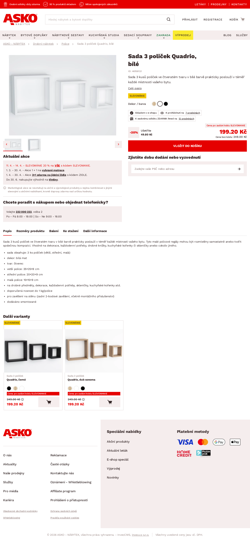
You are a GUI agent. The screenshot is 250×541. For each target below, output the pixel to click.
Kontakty (239, 4)
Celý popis (135, 88)
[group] (62, 95)
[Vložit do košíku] (49, 403)
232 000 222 (23, 211)
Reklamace (58, 456)
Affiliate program (63, 492)
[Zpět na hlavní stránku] (20, 19)
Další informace (95, 231)
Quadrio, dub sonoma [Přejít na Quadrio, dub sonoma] (81, 378)
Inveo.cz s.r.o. (140, 535)
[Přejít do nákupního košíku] (237, 19)
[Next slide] (118, 144)
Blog (227, 35)
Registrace (213, 19)
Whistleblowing (11, 518)
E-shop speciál (118, 460)
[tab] (7, 232)
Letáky (200, 4)
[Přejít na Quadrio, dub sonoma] (94, 351)
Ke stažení (71, 231)
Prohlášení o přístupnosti (69, 501)
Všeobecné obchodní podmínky (20, 512)
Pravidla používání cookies (64, 518)
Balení (54, 231)
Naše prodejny (13, 474)
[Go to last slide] (6, 144)
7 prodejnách (193, 112)
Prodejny (219, 4)
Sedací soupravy (138, 35)
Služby (242, 35)
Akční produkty (118, 442)
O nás (7, 456)
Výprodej (113, 469)
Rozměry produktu (30, 231)
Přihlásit (190, 19)
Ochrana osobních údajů (63, 512)
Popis (7, 231)
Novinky (113, 478)
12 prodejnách (186, 118)
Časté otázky (59, 465)
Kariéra (8, 501)
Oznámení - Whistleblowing (70, 483)
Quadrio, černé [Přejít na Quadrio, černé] (16, 378)
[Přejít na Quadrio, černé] (33, 351)
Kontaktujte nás (62, 474)
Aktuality (9, 465)
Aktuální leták (117, 451)
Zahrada (163, 35)
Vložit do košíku (187, 146)
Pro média (10, 492)
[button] (13, 145)
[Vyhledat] (169, 19)
